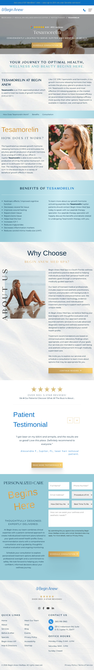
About (4, 625)
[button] (47, 27)
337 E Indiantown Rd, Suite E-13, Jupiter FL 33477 (67, 628)
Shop (26, 625)
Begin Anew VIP (8, 641)
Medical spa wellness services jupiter (31, 18)
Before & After (7, 633)
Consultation (47, 114)
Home (4, 620)
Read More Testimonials (47, 465)
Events (27, 633)
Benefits (35, 114)
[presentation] (67, 545)
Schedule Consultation (47, 45)
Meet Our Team (31, 620)
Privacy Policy (30, 637)
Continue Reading (70, 371)
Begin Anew (6, 18)
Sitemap (28, 645)
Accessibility (29, 641)
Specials (5, 637)
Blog (26, 629)
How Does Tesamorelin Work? (16, 114)
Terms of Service (85, 665)
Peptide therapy (58, 18)
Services (5, 629)
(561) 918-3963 (61, 621)
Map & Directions (9, 645)
